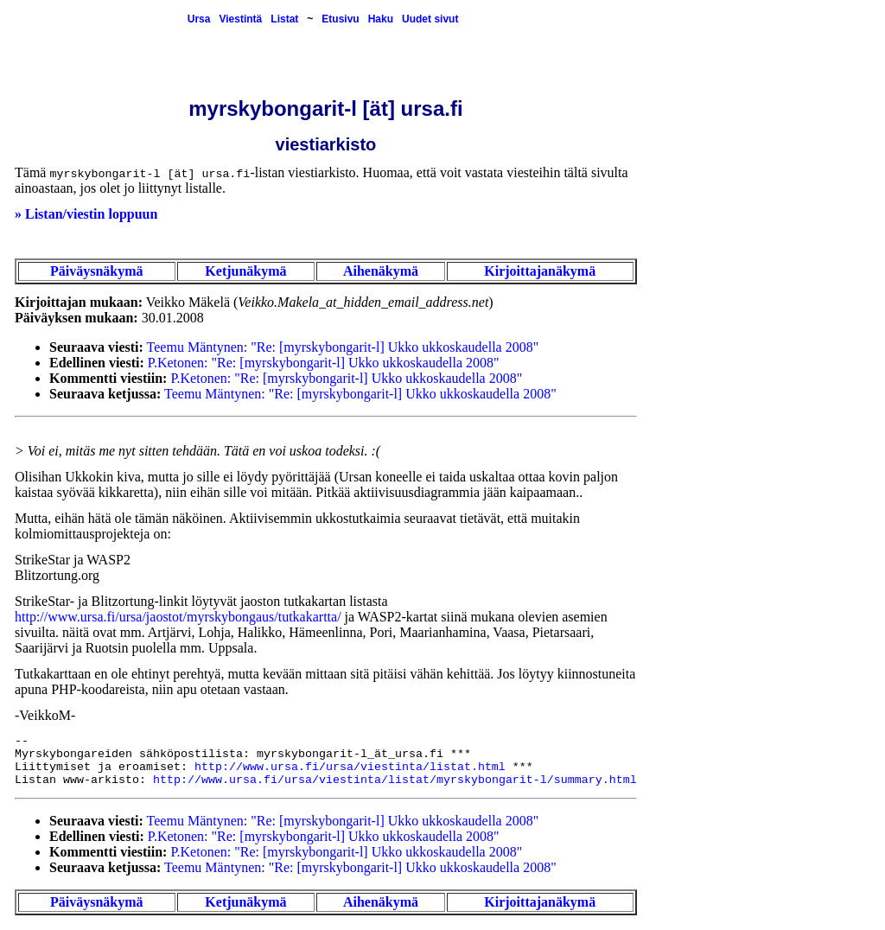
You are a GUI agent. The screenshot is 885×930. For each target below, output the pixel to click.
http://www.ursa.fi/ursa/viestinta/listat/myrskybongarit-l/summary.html (395, 780)
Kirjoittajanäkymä (539, 271)
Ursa (199, 19)
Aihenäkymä (380, 271)
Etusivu (340, 19)
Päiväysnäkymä (96, 271)
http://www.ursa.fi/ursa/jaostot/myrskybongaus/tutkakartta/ (178, 616)
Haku (380, 19)
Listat (284, 19)
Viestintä (240, 19)
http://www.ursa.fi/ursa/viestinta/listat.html (350, 767)
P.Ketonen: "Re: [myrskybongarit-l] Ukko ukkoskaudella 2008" (324, 362)
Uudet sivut (430, 19)
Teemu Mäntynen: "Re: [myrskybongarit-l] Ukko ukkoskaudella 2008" (343, 347)
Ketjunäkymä (245, 271)
